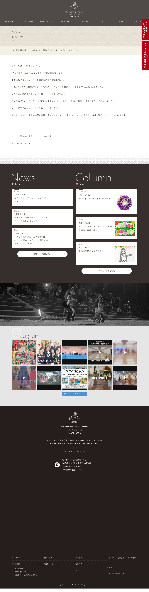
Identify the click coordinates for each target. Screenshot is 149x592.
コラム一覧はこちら (106, 273)
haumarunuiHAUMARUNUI (72, 588)
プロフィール (65, 22)
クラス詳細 (28, 22)
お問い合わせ (139, 22)
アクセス (121, 22)
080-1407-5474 (77, 452)
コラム (102, 22)
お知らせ (84, 22)
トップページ (9, 22)
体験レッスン (46, 22)
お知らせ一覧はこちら (42, 257)
